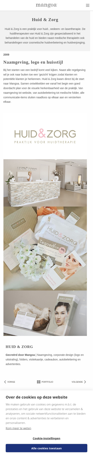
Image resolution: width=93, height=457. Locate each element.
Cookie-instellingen (46, 438)
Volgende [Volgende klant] (77, 382)
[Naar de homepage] (46, 6)
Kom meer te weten (18, 428)
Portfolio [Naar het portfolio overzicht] (47, 382)
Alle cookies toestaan (46, 448)
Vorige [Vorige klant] (11, 382)
